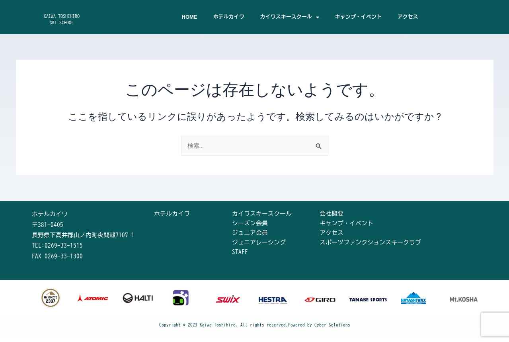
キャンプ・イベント (358, 17)
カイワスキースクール (289, 17)
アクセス (408, 17)
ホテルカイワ (228, 17)
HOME (189, 17)
